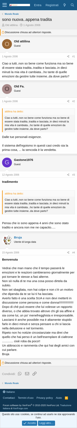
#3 (73, 174)
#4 (73, 252)
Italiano (9, 391)
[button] (4, 5)
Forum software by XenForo (31, 405)
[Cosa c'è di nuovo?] (64, 5)
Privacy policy (45, 397)
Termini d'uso (25, 397)
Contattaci (9, 397)
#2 (73, 101)
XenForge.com (20, 408)
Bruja (18, 237)
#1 (73, 56)
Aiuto (59, 397)
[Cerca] (72, 5)
